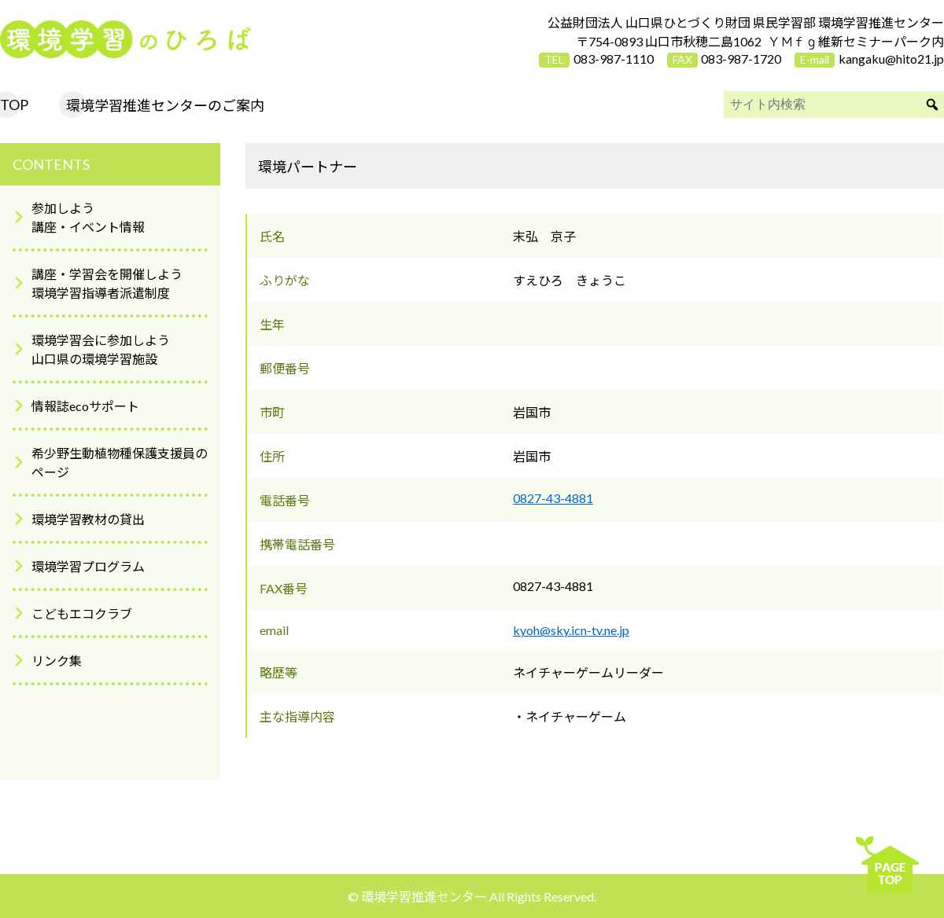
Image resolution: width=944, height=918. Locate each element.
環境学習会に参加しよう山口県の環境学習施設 (100, 349)
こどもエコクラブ (81, 613)
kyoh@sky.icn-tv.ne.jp (571, 629)
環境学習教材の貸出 (88, 519)
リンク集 (56, 660)
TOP (14, 104)
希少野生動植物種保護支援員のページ (119, 462)
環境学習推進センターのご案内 (165, 105)
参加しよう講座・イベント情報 (88, 217)
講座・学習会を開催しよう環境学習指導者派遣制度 (107, 283)
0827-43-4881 (553, 497)
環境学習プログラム (88, 566)
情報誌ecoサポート (85, 405)
